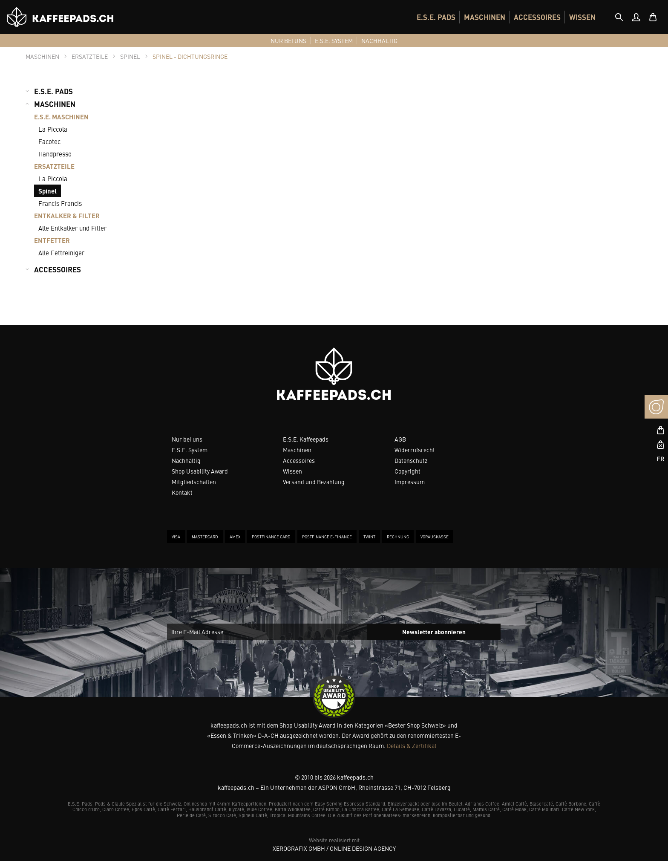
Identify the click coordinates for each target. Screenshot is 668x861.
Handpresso (55, 153)
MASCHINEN (484, 17)
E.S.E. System (189, 449)
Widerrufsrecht (414, 449)
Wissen (292, 471)
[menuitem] (436, 17)
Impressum (409, 481)
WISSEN (582, 17)
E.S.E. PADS (436, 17)
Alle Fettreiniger (61, 252)
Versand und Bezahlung (314, 481)
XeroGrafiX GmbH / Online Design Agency (334, 848)
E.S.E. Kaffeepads (305, 439)
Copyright (407, 471)
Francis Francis (60, 203)
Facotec (49, 141)
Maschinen (297, 449)
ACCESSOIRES (537, 17)
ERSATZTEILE (54, 166)
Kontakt (182, 492)
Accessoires (299, 460)
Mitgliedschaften (194, 481)
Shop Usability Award (200, 471)
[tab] (619, 17)
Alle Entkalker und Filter (72, 227)
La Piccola (52, 128)
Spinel (47, 190)
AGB (400, 439)
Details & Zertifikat (412, 745)
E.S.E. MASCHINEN (61, 116)
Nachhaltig (186, 460)
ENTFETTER (52, 240)
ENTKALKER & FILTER (67, 215)
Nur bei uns (187, 439)
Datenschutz (410, 460)
